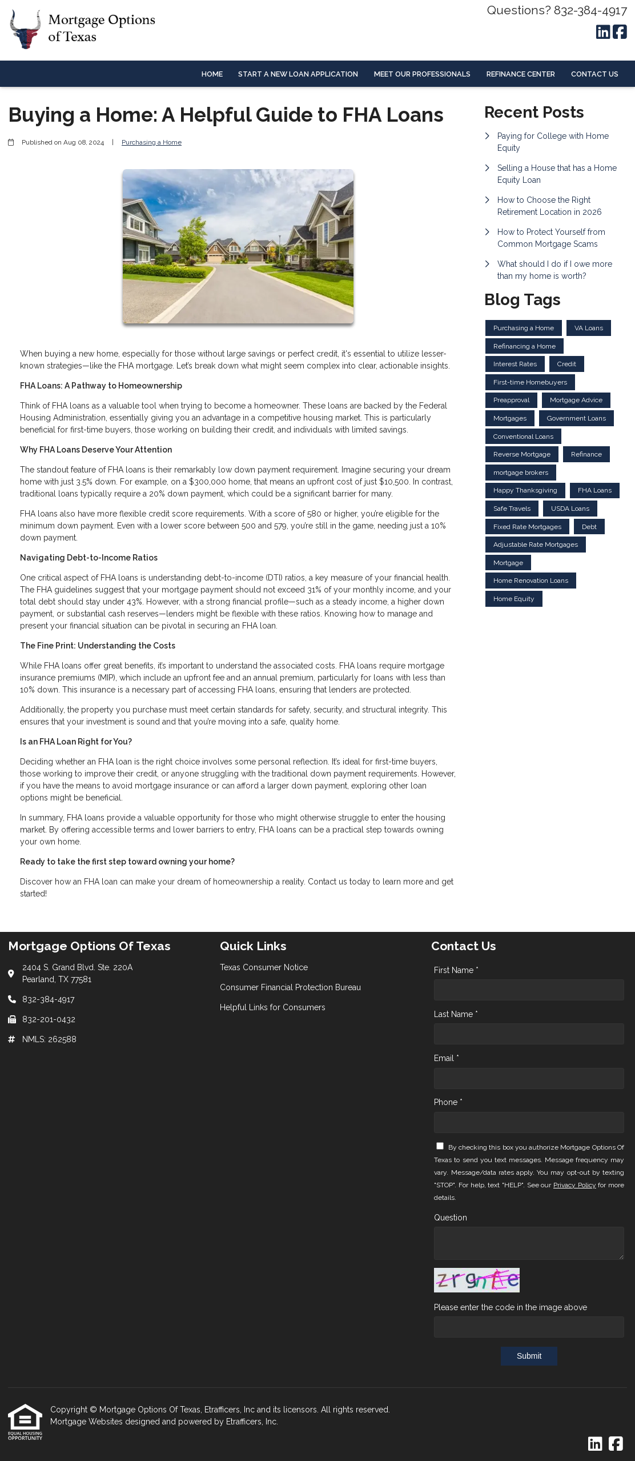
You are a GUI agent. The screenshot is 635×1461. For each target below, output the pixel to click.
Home (212, 74)
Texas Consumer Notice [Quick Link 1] (264, 967)
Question (450, 1217)
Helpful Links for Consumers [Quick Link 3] (272, 1007)
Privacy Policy (574, 1185)
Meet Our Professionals (422, 74)
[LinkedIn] (603, 32)
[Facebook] (620, 32)
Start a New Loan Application (298, 74)
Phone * (448, 1102)
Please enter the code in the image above (510, 1307)
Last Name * (456, 1014)
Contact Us (594, 74)
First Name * (456, 970)
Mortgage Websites (87, 1421)
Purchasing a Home (152, 142)
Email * (446, 1058)
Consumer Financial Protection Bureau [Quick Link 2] (290, 987)
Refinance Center (521, 74)
